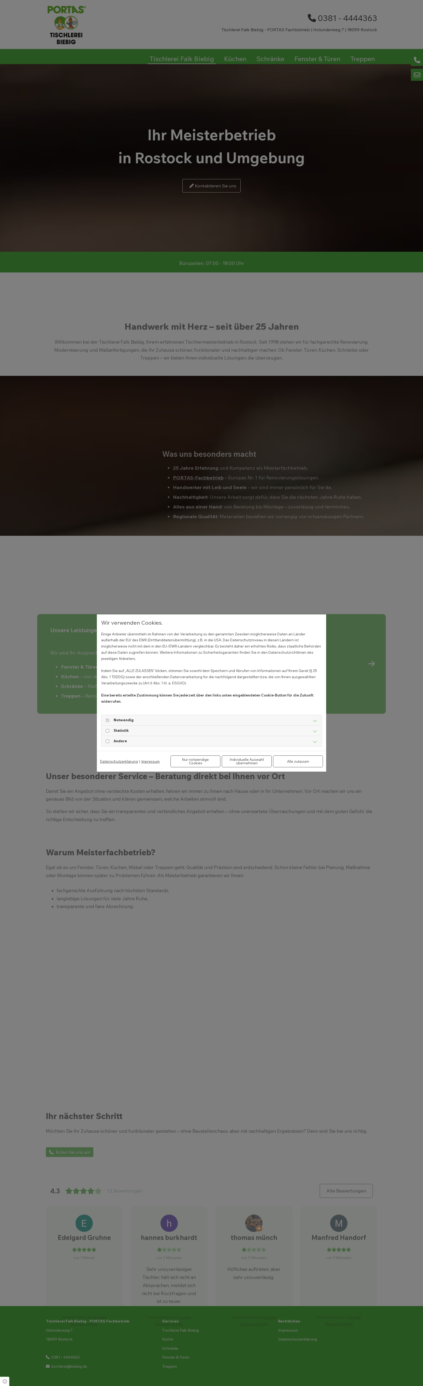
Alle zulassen (298, 761)
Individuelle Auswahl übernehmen (247, 761)
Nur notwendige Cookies (195, 761)
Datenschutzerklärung (119, 761)
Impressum (150, 761)
